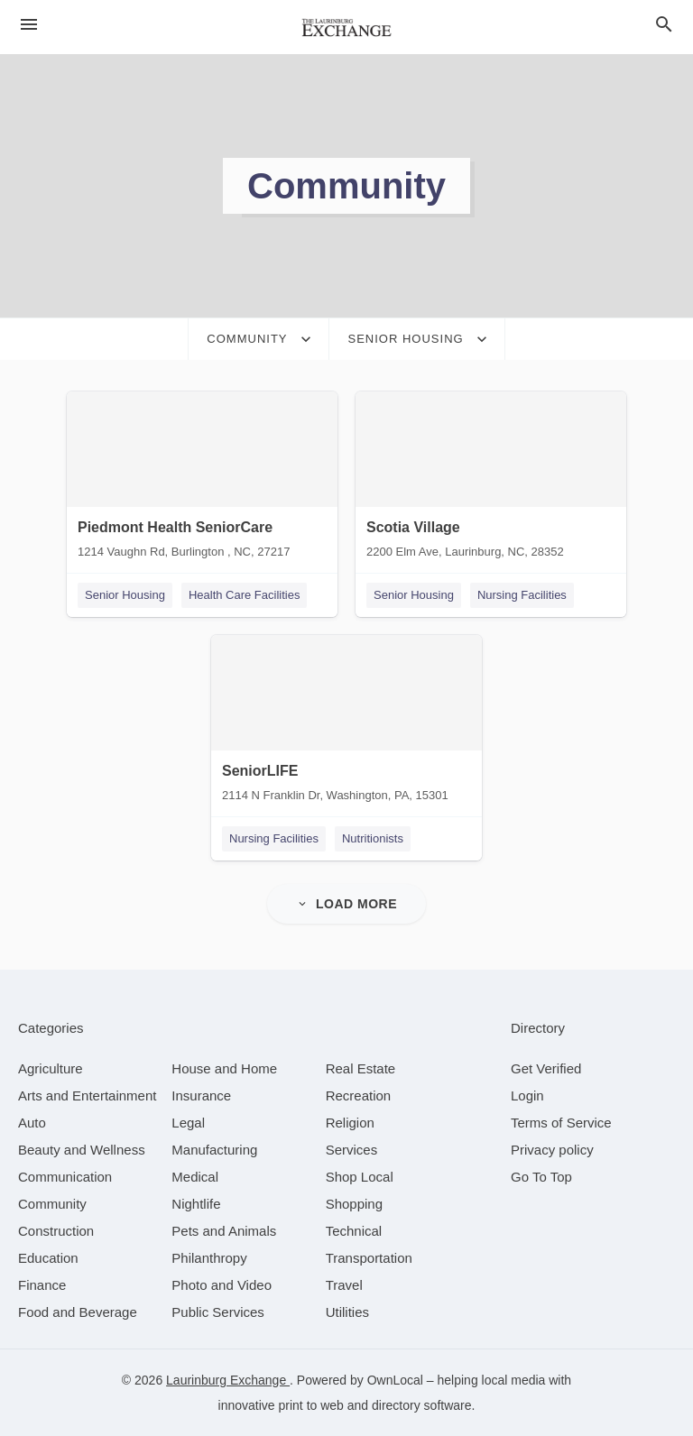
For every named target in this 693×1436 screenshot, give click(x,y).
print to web (311, 1405)
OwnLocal (395, 1380)
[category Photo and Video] (221, 1285)
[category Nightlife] (195, 1203)
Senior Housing (125, 595)
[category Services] (352, 1149)
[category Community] (52, 1203)
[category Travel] (344, 1285)
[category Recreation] (359, 1095)
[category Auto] (32, 1122)
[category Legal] (188, 1122)
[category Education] (48, 1258)
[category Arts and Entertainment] (87, 1095)
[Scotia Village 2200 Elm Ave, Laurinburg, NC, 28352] (490, 479)
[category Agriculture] (50, 1068)
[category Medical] (194, 1176)
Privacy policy (552, 1149)
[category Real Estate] (361, 1068)
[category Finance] (42, 1285)
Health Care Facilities (244, 595)
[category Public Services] (217, 1312)
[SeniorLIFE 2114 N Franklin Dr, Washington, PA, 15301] (346, 722)
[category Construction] (56, 1230)
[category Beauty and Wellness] (81, 1149)
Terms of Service (561, 1122)
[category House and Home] (224, 1068)
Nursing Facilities (522, 595)
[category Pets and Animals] (223, 1230)
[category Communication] (65, 1176)
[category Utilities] (347, 1312)
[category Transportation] (369, 1258)
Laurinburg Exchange (228, 1380)
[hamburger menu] (29, 24)
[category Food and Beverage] (77, 1312)
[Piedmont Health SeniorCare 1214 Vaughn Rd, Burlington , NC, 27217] (202, 479)
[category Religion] (350, 1122)
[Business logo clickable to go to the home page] (346, 27)
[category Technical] (354, 1230)
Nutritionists (372, 838)
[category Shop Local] (359, 1176)
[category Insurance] (201, 1095)
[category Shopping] (354, 1203)
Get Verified (546, 1068)
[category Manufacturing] (214, 1149)
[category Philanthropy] (208, 1258)
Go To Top (541, 1176)
